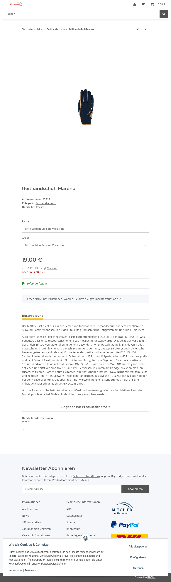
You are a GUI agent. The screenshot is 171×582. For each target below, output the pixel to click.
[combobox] (85, 229)
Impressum (73, 529)
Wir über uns (30, 509)
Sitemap (71, 522)
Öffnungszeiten (31, 522)
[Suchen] (81, 14)
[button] (134, 4)
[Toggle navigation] (5, 2)
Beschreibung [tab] (32, 316)
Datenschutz (74, 515)
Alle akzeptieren (137, 546)
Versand (52, 268)
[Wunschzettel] (143, 4)
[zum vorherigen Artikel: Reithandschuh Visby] (138, 29)
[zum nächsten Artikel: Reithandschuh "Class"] (145, 29)
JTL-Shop (151, 577)
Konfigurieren (137, 557)
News (25, 515)
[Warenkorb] (158, 4)
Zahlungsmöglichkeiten (36, 529)
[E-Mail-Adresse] (72, 489)
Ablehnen (137, 568)
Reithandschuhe (46, 203)
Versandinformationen (36, 535)
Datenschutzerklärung (86, 476)
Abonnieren (135, 489)
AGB (69, 509)
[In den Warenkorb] (25, 41)
